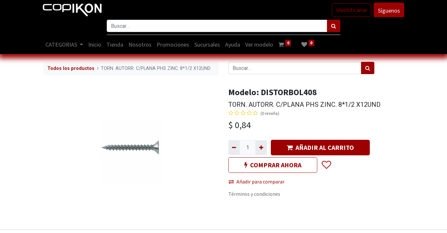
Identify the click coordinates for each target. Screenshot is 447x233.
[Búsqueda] (333, 26)
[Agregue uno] (261, 147)
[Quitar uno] (234, 147)
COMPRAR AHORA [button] (272, 165)
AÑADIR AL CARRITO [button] (320, 147)
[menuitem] (96, 44)
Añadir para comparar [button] (256, 181)
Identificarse (350, 10)
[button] (326, 165)
